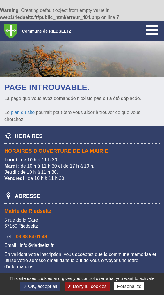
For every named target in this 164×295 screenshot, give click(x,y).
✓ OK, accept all (40, 286)
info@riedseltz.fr (37, 245)
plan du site (23, 112)
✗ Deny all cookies (87, 286)
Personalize (129, 286)
